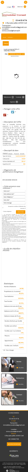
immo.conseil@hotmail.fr (14, 430)
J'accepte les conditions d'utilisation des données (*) (17, 207)
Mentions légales (10, 464)
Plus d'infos (20, 367)
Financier (16, 154)
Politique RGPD (23, 464)
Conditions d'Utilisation (16, 241)
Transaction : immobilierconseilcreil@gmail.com (14, 26)
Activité (22, 154)
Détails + (10, 154)
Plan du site (4, 464)
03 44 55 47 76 (14, 419)
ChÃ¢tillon (10, 37)
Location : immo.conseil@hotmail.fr (11, 30)
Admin (18, 464)
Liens (15, 464)
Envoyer (21, 212)
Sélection (20, 7)
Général (5, 154)
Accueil (4, 37)
